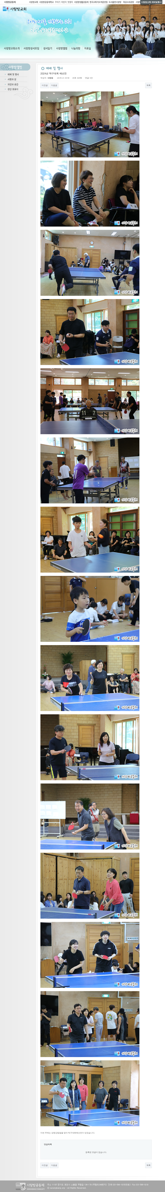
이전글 (45, 85)
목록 (148, 85)
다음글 (54, 85)
